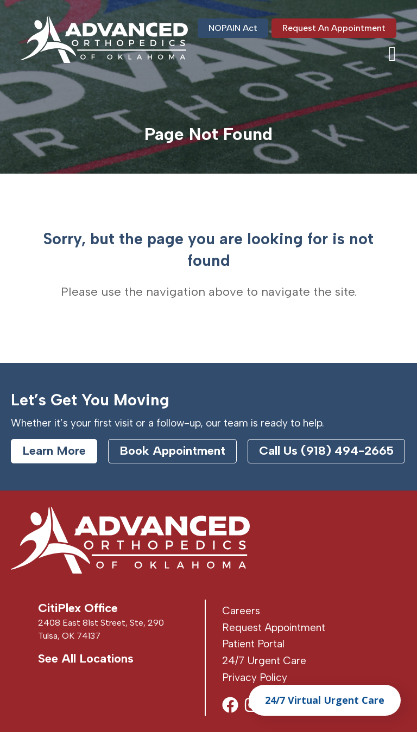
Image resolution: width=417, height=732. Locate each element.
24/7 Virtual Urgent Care (324, 699)
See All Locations (86, 658)
